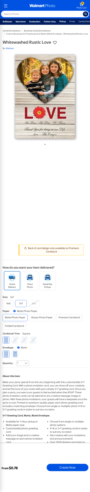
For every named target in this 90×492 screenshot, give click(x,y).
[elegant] (24, 340)
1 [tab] (44, 143)
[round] (15, 340)
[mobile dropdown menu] (5, 5)
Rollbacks (7, 21)
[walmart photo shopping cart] (81, 5)
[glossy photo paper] (42, 317)
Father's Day (50, 21)
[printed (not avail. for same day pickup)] (15, 354)
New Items (21, 21)
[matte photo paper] (15, 317)
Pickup (62, 21)
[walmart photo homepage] (42, 5)
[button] (55, 42)
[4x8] (8, 303)
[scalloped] (33, 340)
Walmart (10, 48)
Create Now (67, 467)
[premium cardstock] (69, 317)
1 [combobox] (17, 362)
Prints (72, 21)
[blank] (6, 354)
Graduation (34, 21)
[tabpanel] (45, 96)
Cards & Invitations (11, 30)
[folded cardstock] (14, 326)
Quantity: (8, 363)
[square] (6, 340)
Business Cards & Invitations (37, 30)
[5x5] (33, 303)
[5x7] (21, 303)
